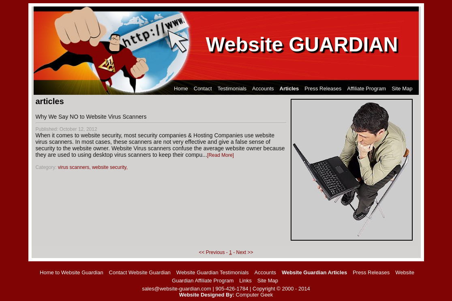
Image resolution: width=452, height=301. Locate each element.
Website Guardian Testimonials (212, 272)
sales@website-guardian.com (176, 289)
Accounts (263, 88)
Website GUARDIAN (302, 44)
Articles (289, 88)
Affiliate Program (366, 88)
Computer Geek (254, 295)
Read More (220, 155)
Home (181, 88)
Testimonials (232, 88)
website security (109, 167)
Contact (203, 88)
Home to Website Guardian (71, 272)
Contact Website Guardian (140, 272)
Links (245, 281)
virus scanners (73, 167)
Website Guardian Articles (314, 272)
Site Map (402, 88)
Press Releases (322, 88)
